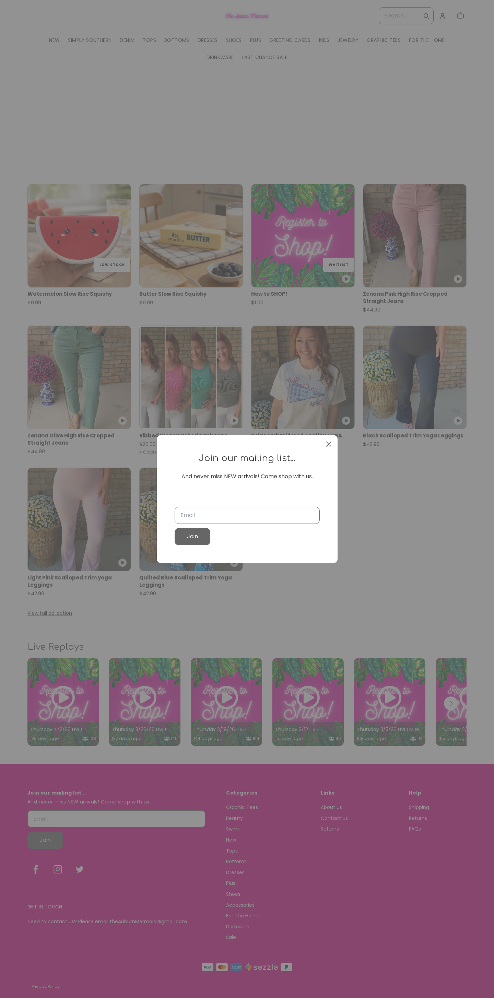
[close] (328, 444)
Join (192, 536)
